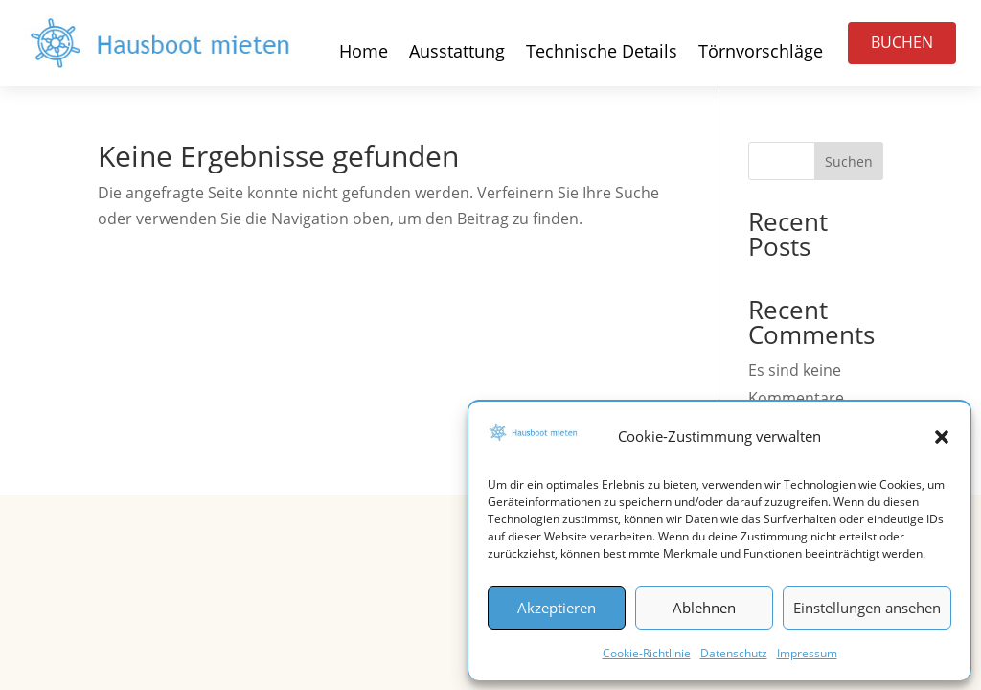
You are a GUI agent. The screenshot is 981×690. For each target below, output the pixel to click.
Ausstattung (457, 53)
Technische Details (601, 53)
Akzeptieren (556, 607)
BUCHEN (902, 42)
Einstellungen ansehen (867, 607)
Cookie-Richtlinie (647, 653)
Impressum (807, 653)
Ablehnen (704, 607)
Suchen (849, 161)
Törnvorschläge (760, 53)
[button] (941, 437)
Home (363, 53)
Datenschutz (733, 653)
